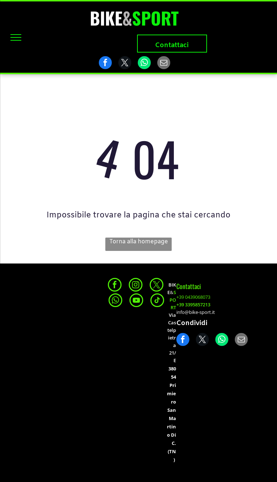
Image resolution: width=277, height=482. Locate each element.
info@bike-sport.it (195, 312)
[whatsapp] (115, 301)
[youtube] (136, 301)
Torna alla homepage (138, 241)
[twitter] (156, 285)
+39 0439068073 (193, 297)
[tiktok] (157, 301)
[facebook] (115, 285)
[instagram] (135, 285)
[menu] (15, 37)
